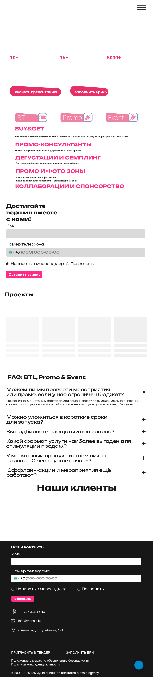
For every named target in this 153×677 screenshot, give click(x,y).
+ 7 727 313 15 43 (31, 612)
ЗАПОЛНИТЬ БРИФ (81, 652)
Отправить (22, 598)
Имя (15, 554)
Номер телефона (25, 244)
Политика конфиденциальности (35, 664)
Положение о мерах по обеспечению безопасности (50, 660)
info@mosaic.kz (30, 621)
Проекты (19, 294)
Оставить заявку (24, 274)
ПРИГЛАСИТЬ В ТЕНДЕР (30, 652)
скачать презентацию (36, 92)
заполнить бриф (91, 92)
